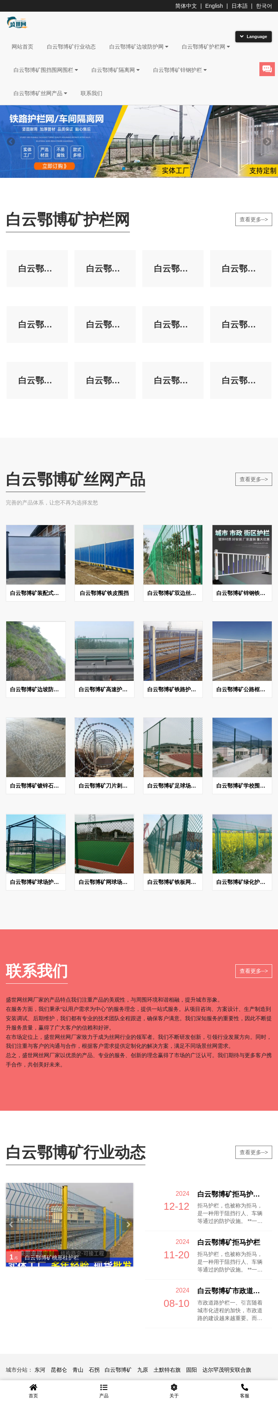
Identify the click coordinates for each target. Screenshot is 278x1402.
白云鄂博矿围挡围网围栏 (46, 70)
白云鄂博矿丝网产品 (40, 93)
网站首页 (22, 46)
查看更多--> (254, 219)
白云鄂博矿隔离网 (116, 70)
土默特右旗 (167, 1370)
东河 (40, 1370)
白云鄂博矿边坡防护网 (138, 46)
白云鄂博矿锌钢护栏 (180, 70)
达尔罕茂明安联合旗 (226, 1370)
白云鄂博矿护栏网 (206, 46)
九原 (142, 1370)
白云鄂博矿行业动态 (71, 46)
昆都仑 (59, 1370)
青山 (78, 1370)
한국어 (264, 6)
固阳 (191, 1370)
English (214, 6)
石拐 (94, 1370)
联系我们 (91, 93)
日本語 (239, 6)
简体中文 (186, 6)
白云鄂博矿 (118, 1370)
